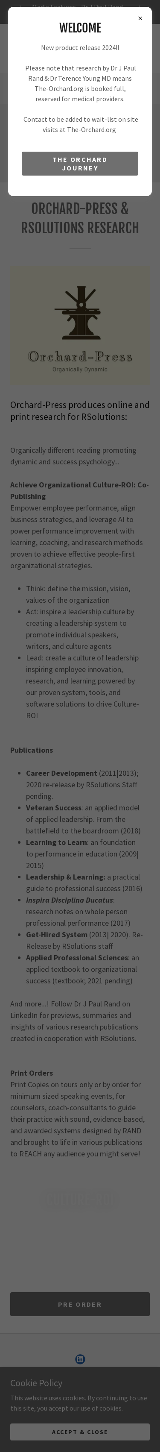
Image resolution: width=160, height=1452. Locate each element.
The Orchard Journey (80, 163)
